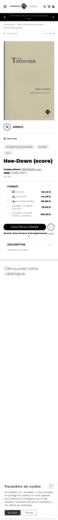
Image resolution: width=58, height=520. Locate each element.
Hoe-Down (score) (13, 28)
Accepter (12, 512)
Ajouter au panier (25, 227)
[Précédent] (4, 17)
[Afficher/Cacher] (49, 244)
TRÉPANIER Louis (31, 169)
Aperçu (18, 127)
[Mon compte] (53, 6)
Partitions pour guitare (30, 24)
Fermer (29, 512)
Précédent (10, 33)
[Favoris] (50, 227)
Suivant (49, 33)
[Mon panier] (48, 6)
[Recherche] (44, 6)
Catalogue (9, 24)
